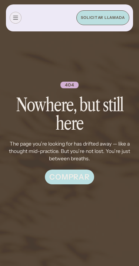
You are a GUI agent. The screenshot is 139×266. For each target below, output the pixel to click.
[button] (15, 18)
